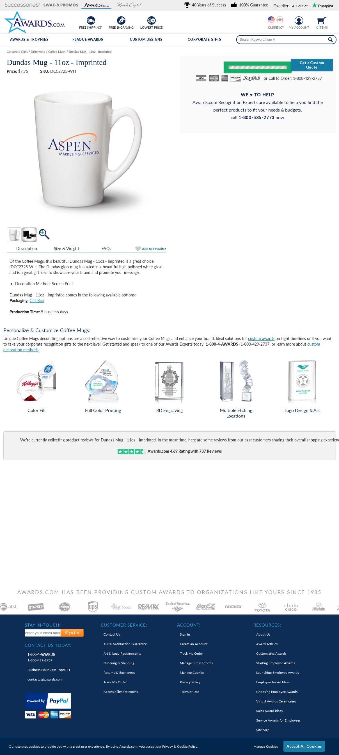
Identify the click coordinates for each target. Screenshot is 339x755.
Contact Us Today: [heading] (48, 645)
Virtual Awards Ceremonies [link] (276, 701)
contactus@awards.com (45, 679)
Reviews (210, 451)
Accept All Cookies (304, 746)
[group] (275, 19)
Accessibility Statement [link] (121, 692)
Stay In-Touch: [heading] (43, 624)
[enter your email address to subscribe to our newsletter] (43, 633)
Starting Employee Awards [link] (275, 663)
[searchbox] (286, 39)
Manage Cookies (265, 746)
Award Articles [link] (267, 644)
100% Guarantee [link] (125, 644)
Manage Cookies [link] (192, 672)
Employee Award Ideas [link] (273, 682)
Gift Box (37, 300)
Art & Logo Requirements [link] (122, 653)
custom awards (261, 338)
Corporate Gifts (204, 39)
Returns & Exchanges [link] (119, 672)
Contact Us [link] (112, 634)
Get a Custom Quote (312, 64)
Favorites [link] (154, 249)
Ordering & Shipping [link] (119, 663)
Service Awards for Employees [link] (278, 720)
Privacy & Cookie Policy (179, 746)
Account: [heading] (189, 624)
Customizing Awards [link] (271, 653)
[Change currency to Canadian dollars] (279, 19)
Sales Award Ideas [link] (269, 711)
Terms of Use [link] (189, 692)
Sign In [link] (185, 634)
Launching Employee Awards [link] (277, 672)
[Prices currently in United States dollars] (271, 19)
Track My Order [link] (115, 682)
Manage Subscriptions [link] (196, 663)
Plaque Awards (87, 39)
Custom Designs (146, 39)
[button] (22, 5)
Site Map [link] (262, 730)
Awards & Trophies (29, 39)
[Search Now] (330, 40)
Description (26, 248)
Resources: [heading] (267, 624)
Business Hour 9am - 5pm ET (49, 670)
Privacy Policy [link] (190, 682)
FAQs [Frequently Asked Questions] (106, 248)
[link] (206, 5)
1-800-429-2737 (41, 657)
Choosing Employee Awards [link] (276, 692)
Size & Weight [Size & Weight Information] (66, 248)
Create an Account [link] (193, 644)
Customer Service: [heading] (124, 624)
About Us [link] (263, 634)
